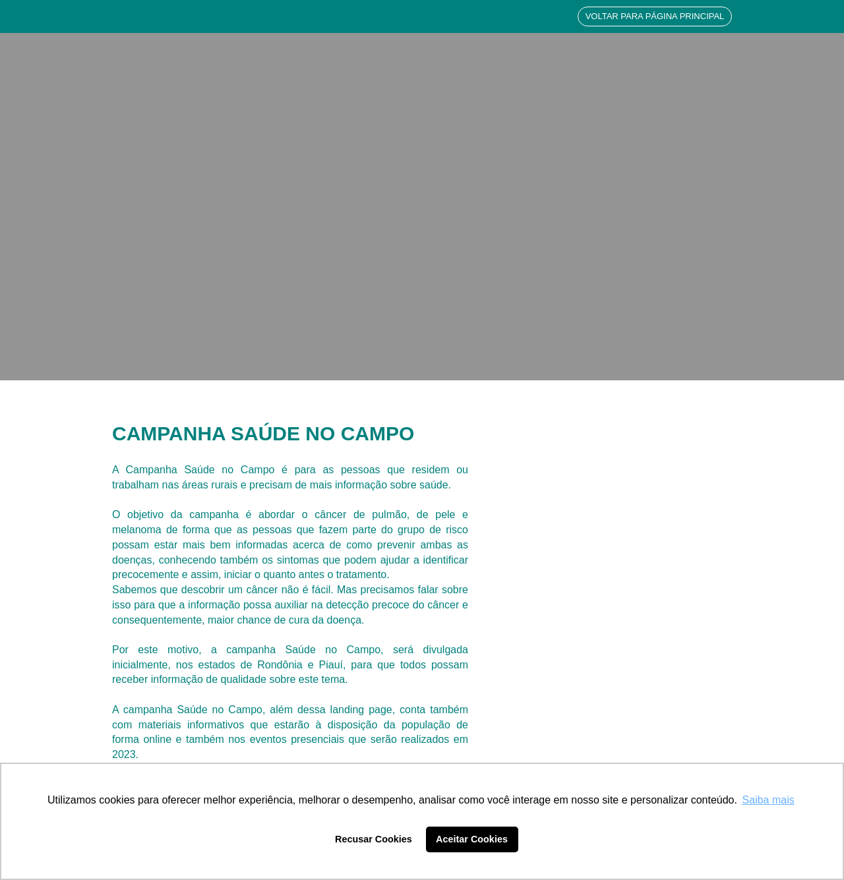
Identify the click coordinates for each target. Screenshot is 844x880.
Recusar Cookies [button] (373, 839)
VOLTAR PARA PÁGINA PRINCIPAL (655, 16)
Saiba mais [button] (768, 800)
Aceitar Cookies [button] (472, 839)
